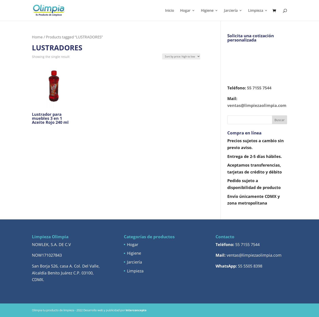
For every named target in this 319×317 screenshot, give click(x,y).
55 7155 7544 (259, 88)
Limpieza (255, 11)
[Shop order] (181, 56)
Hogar (185, 11)
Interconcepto (136, 310)
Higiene (207, 11)
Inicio (169, 11)
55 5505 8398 (250, 266)
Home (37, 36)
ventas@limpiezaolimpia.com (256, 105)
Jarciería (231, 11)
